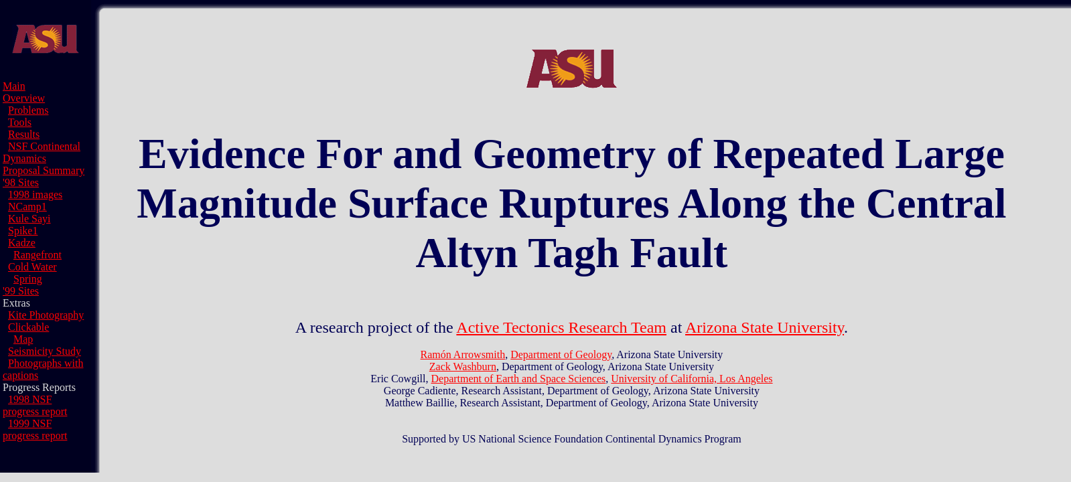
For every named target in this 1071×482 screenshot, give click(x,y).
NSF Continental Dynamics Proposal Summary (43, 158)
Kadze (21, 242)
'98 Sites (21, 182)
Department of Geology (561, 354)
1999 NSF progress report (35, 429)
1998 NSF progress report (35, 405)
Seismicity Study (44, 351)
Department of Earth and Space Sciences (518, 378)
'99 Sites (21, 291)
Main (14, 86)
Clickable (28, 327)
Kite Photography (46, 315)
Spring (27, 279)
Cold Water (32, 266)
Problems (28, 110)
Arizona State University (764, 327)
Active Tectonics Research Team (561, 327)
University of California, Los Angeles (691, 378)
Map (23, 339)
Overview (24, 98)
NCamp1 (27, 206)
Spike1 (23, 230)
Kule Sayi (29, 218)
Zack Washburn (462, 366)
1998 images (35, 194)
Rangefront (37, 254)
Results (24, 134)
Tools (19, 122)
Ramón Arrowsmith (463, 354)
